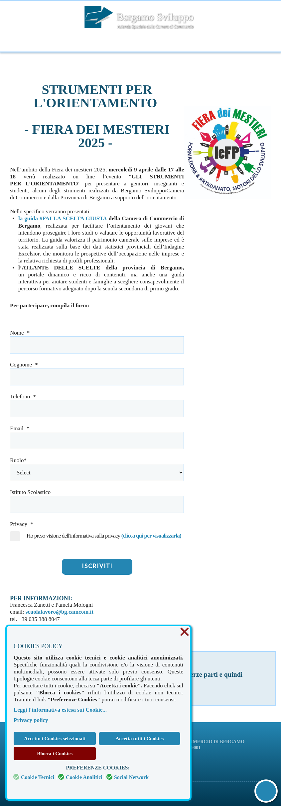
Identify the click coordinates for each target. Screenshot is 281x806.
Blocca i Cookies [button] (54, 753)
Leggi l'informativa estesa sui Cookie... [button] (60, 710)
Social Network (131, 777)
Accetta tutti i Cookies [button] (139, 738)
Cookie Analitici (84, 777)
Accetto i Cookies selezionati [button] (54, 738)
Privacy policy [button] (31, 720)
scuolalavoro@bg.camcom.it (59, 611)
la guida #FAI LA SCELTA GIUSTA (62, 218)
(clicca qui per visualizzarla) (150, 535)
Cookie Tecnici (37, 777)
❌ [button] (184, 632)
